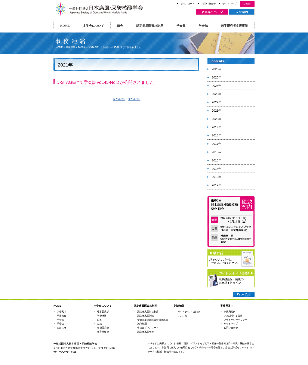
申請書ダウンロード (147, 327)
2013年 (216, 177)
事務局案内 (229, 311)
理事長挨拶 (103, 311)
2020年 (216, 119)
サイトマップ (229, 3)
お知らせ (61, 327)
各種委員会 (103, 327)
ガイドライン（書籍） (189, 311)
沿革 (99, 319)
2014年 (216, 168)
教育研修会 (103, 331)
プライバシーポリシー (235, 319)
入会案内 (61, 311)
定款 (99, 323)
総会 (120, 25)
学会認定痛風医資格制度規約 (152, 319)
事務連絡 (70, 47)
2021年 (82, 47)
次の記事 (134, 99)
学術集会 (61, 315)
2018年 (216, 135)
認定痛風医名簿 (145, 331)
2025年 (216, 77)
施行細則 (142, 323)
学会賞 (180, 25)
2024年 (216, 85)
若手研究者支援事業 (234, 25)
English (247, 3)
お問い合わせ (208, 3)
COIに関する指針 (233, 315)
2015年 (216, 160)
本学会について (93, 25)
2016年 (216, 152)
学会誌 (203, 25)
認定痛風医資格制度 (149, 25)
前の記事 (119, 99)
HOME (65, 25)
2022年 (216, 102)
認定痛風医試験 (145, 315)
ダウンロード (188, 3)
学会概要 (102, 315)
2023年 (216, 94)
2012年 (216, 185)
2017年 (216, 143)
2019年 (216, 127)
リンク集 (182, 315)
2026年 (216, 69)
